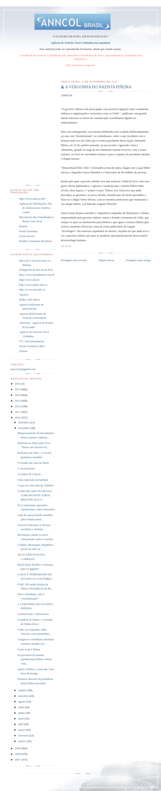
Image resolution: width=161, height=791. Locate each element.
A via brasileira (26, 468)
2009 (18, 748)
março (22, 729)
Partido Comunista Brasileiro (35, 241)
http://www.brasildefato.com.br (37, 274)
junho (21, 712)
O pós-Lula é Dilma (28, 649)
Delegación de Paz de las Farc (36, 269)
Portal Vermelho (28, 231)
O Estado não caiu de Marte (33, 462)
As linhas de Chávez (29, 474)
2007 (18, 759)
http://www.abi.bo (29, 279)
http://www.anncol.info (32, 198)
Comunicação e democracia (33, 614)
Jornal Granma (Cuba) (31, 346)
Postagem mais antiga (138, 260)
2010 (18, 417)
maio (21, 718)
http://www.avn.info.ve (32, 289)
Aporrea (24, 294)
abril (21, 724)
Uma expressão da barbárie (32, 479)
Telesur (23, 351)
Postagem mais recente (74, 260)
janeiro (22, 741)
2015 (18, 389)
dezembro (24, 422)
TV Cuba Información (31, 341)
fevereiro (23, 735)
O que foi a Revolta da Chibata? (35, 485)
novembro (24, 428)
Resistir (23, 226)
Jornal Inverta (27, 236)
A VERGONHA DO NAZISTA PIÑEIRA (98, 87)
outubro (23, 690)
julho (21, 707)
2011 (18, 412)
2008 (18, 754)
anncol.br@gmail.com (23, 369)
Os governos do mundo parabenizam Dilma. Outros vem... (34, 659)
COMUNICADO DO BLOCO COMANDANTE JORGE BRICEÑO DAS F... (34, 495)
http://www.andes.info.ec (33, 284)
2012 (18, 406)
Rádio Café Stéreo (29, 299)
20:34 (68, 246)
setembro (23, 696)
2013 (18, 400)
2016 (18, 383)
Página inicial (106, 260)
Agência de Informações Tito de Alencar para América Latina (35, 208)
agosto (22, 701)
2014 (18, 395)
